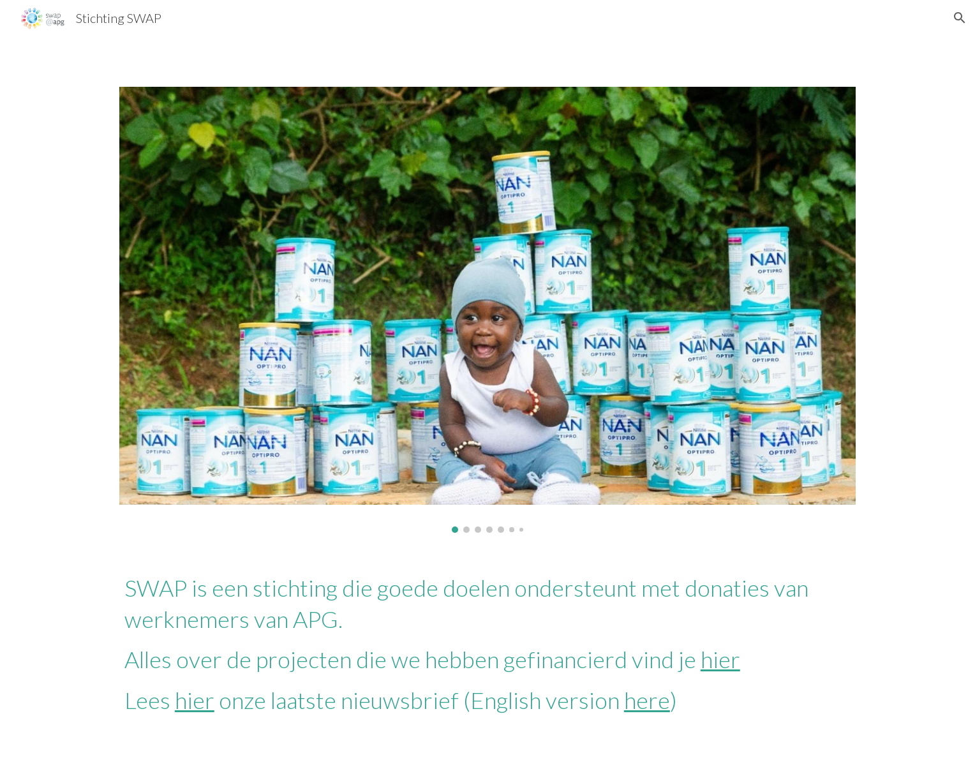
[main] (487, 643)
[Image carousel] (487, 310)
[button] (959, 18)
